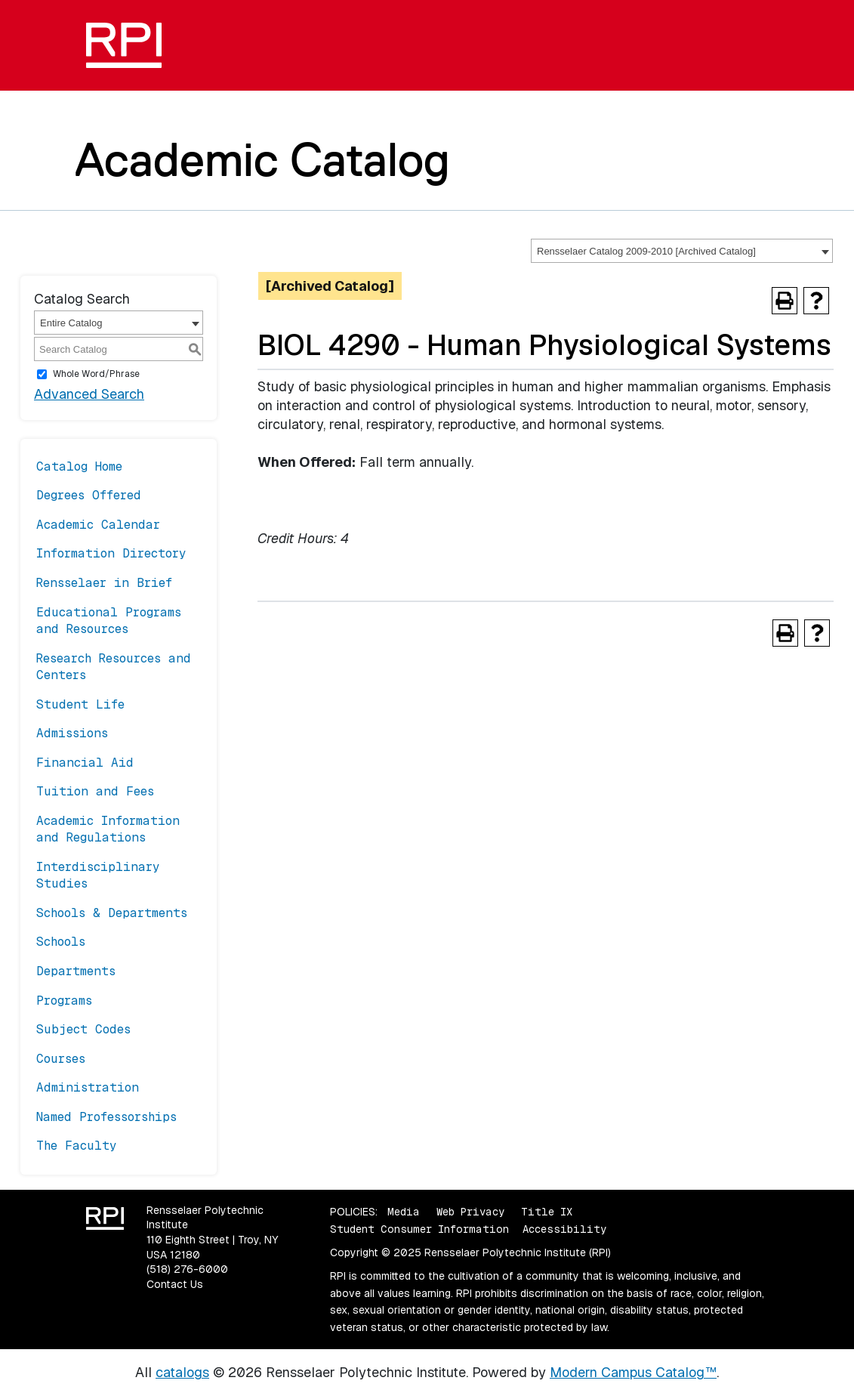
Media (403, 1211)
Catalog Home (79, 466)
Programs (64, 1000)
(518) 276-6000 (187, 1269)
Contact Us (174, 1284)
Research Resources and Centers (113, 666)
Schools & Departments (111, 913)
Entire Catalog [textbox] (71, 323)
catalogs (182, 1372)
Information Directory (111, 553)
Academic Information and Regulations (108, 829)
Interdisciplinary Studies (98, 875)
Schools (60, 942)
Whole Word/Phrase (96, 374)
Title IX (546, 1211)
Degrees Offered (88, 495)
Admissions (72, 733)
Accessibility (564, 1229)
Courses (60, 1059)
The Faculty (76, 1146)
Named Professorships (106, 1117)
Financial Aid (85, 763)
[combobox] (682, 251)
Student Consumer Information (419, 1229)
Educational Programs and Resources (108, 620)
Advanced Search (89, 394)
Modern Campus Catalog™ (633, 1372)
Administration (87, 1087)
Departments (76, 971)
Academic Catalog (262, 159)
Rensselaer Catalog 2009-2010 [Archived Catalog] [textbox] (646, 251)
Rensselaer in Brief (104, 583)
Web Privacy (470, 1211)
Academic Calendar (98, 525)
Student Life (80, 704)
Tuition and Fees (95, 791)
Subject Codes (83, 1029)
